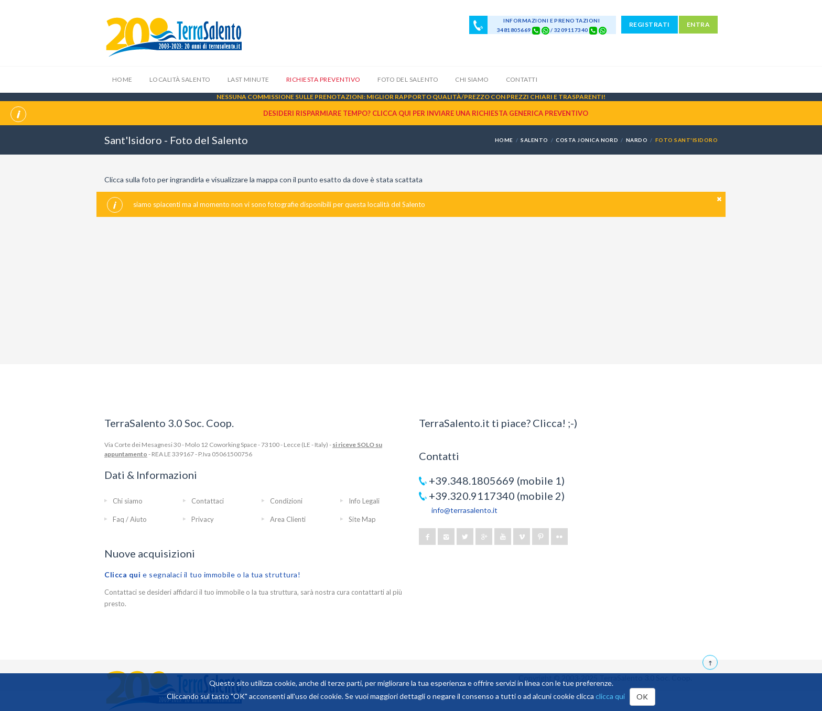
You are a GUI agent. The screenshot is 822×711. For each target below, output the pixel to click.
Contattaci (207, 501)
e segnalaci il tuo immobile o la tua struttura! (202, 574)
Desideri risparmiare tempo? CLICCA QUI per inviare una (425, 113)
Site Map (362, 519)
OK (642, 696)
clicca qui (610, 696)
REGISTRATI (649, 24)
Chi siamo (472, 79)
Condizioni (286, 501)
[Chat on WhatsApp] (545, 30)
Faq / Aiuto (130, 519)
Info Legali (364, 501)
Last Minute (248, 79)
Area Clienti (288, 519)
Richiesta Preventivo (323, 79)
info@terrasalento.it (464, 510)
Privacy (202, 519)
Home (122, 79)
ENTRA (698, 24)
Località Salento (180, 79)
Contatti (522, 79)
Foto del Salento (408, 79)
